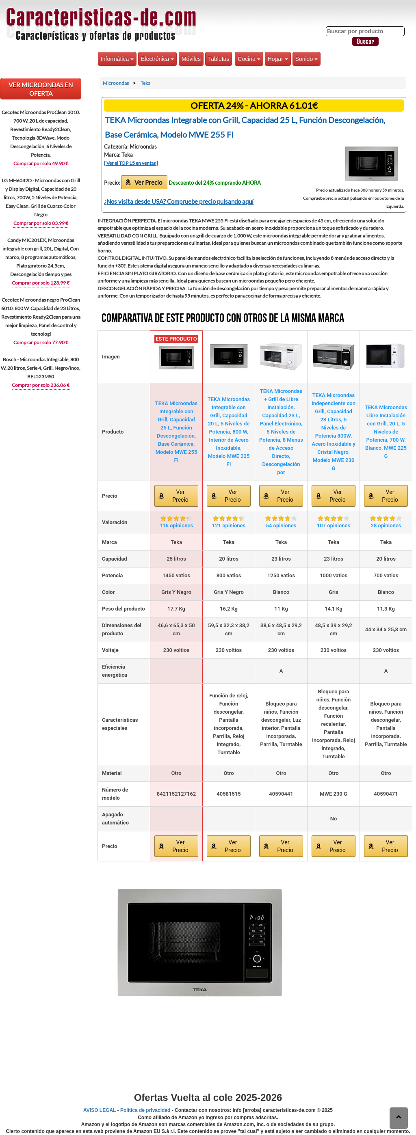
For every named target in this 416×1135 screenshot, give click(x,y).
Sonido (306, 59)
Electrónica (157, 59)
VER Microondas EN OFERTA (41, 89)
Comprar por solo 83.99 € (40, 223)
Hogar (278, 59)
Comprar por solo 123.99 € (40, 283)
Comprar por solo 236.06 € (40, 385)
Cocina (249, 59)
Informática (117, 59)
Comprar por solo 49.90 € (40, 163)
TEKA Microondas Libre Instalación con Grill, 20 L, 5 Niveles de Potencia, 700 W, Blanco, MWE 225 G (386, 431)
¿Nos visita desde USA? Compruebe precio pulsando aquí (179, 201)
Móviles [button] (191, 59)
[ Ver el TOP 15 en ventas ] (131, 163)
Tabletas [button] (218, 59)
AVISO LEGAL (99, 1110)
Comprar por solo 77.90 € (40, 342)
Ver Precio (148, 182)
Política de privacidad (145, 1110)
